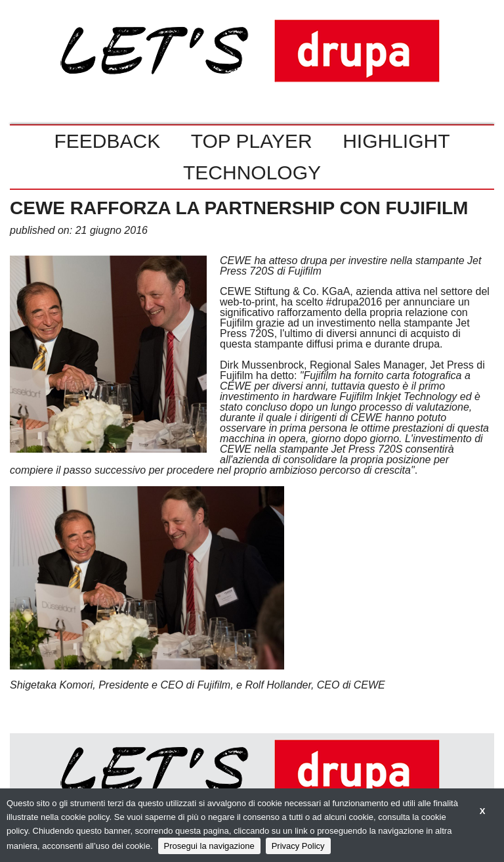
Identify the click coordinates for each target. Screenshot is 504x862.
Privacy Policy (298, 846)
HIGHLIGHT (396, 141)
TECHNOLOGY (252, 172)
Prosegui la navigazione (209, 846)
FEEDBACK (107, 141)
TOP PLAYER (251, 141)
